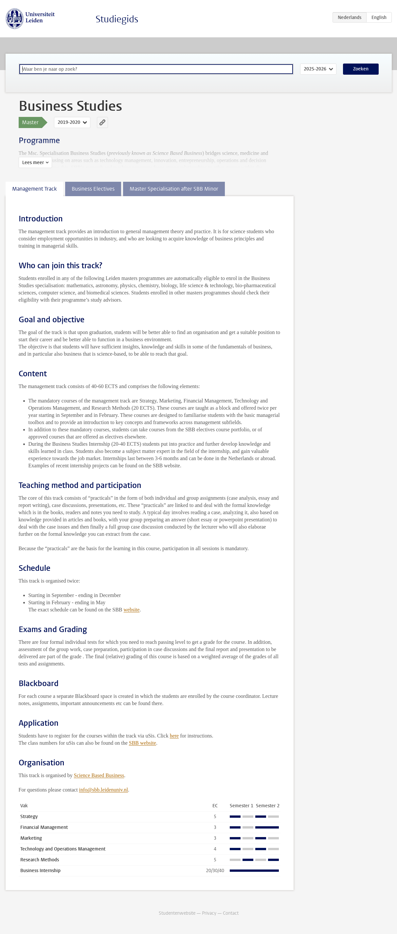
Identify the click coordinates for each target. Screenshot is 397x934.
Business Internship (40, 871)
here (174, 735)
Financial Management (44, 827)
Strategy (29, 816)
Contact (231, 913)
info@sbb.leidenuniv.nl (103, 790)
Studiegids (117, 19)
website (132, 609)
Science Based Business (99, 775)
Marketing (31, 838)
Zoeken (361, 69)
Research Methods (39, 860)
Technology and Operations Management (62, 849)
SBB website (142, 743)
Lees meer (33, 162)
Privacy (209, 913)
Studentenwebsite (177, 913)
